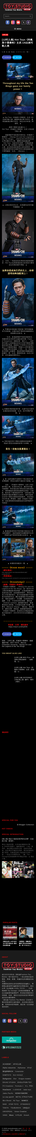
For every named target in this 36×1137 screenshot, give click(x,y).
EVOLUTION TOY (25, 1082)
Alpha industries (9, 1068)
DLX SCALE (18, 1075)
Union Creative (20, 1111)
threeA (26, 1115)
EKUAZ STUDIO (9, 1082)
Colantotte (19, 1071)
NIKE (5, 1104)
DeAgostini (7, 1079)
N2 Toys (16, 1100)
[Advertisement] (18, 707)
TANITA (6, 1108)
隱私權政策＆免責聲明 (10, 1134)
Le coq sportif (8, 1097)
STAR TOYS (14, 1104)
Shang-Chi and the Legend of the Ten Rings (16, 645)
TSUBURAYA (16, 1108)
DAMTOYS (7, 1075)
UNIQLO (26, 1108)
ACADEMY (7, 1064)
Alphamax (22, 1068)
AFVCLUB (17, 1064)
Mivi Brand (7, 1100)
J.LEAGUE (17, 1089)
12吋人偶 (5, 34)
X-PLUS (19, 1115)
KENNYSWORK (21, 1093)
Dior (15, 1079)
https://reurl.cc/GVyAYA (18, 627)
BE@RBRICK (8, 1071)
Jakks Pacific (8, 1093)
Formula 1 (19, 1086)
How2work (7, 1089)
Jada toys (27, 1089)
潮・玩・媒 (26, 1128)
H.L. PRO (29, 1086)
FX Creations (8, 1086)
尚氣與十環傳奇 (22, 641)
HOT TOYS (14, 643)
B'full (30, 1068)
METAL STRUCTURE (24, 1097)
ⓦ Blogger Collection (25, 825)
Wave (11, 1115)
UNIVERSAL (8, 1111)
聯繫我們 (22, 1134)
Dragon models (25, 1079)
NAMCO (25, 1100)
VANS (5, 1115)
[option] (10, 936)
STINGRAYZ (25, 1104)
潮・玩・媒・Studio (9, 51)
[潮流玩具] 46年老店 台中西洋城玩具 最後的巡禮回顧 (10, 943)
